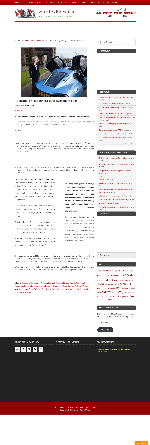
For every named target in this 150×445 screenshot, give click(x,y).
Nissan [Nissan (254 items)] (107, 288)
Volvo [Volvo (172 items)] (127, 296)
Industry (27, 286)
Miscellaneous (46, 286)
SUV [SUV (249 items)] (112, 292)
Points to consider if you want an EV (112, 114)
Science (71, 286)
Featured (51, 283)
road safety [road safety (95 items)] (131, 288)
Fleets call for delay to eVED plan (110, 134)
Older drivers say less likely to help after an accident (117, 117)
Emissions (26, 283)
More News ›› (104, 255)
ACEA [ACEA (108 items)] (99, 271)
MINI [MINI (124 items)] (130, 284)
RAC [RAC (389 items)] (118, 288)
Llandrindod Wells (75, 289)
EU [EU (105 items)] (119, 275)
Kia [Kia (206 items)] (124, 284)
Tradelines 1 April (105, 203)
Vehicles (85, 286)
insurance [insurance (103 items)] (116, 284)
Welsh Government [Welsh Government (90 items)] (102, 300)
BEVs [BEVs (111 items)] (117, 271)
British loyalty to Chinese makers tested (113, 200)
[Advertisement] (75, 29)
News (64, 286)
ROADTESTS (107, 13)
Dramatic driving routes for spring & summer (114, 97)
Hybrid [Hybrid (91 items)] (126, 280)
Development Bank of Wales (29, 289)
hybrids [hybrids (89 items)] (130, 280)
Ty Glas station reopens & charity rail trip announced (117, 158)
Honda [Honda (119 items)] (122, 280)
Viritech (29, 292)
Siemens (22, 292)
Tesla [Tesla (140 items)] (117, 293)
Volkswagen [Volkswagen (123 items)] (120, 297)
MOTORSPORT (130, 13)
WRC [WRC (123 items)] (110, 300)
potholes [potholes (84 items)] (113, 288)
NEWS (98, 13)
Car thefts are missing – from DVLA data (113, 207)
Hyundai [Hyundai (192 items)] (101, 284)
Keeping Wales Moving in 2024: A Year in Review (114, 349)
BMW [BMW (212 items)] (121, 270)
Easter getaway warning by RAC (110, 130)
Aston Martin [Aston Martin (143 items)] (106, 271)
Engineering (35, 283)
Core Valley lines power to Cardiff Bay (112, 138)
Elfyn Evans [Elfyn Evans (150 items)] (105, 275)
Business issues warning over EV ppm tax (113, 107)
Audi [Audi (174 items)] (113, 271)
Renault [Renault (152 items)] (125, 288)
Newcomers (56, 286)
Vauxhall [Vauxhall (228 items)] (112, 296)
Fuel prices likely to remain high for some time (115, 171)
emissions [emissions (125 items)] (114, 275)
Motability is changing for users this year (113, 183)
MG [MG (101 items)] (127, 284)
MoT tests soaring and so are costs (111, 144)
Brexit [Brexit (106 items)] (126, 271)
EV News (43, 283)
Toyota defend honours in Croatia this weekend (115, 164)
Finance (66, 283)
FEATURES (118, 13)
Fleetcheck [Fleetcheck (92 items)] (104, 280)
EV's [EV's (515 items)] (123, 275)
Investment (35, 286)
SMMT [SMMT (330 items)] (106, 292)
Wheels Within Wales (44, 13)
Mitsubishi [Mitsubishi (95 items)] (100, 288)
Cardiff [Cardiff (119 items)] (131, 271)
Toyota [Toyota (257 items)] (123, 292)
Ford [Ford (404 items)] (110, 280)
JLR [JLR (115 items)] (121, 284)
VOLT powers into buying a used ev (111, 104)
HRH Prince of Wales (48, 289)
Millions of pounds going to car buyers (112, 124)
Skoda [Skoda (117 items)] (99, 292)
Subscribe (105, 330)
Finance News (75, 283)
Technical (78, 286)
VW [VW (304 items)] (132, 296)
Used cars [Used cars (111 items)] (104, 297)
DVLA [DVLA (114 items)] (99, 275)
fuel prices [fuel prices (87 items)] (116, 280)
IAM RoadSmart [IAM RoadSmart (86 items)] (109, 284)
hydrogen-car (62, 289)
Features (59, 283)
